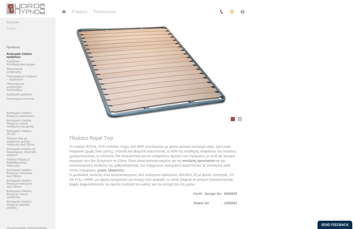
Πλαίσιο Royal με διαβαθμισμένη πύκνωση (18, 162)
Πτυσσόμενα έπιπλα (20, 98)
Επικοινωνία (105, 11)
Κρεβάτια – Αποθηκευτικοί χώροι (21, 63)
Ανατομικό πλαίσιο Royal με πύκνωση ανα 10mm (19, 183)
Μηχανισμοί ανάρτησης (14, 70)
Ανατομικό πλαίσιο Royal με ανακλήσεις (20, 114)
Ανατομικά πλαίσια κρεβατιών (19, 55)
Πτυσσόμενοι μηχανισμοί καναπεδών (15, 86)
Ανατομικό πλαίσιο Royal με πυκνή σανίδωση (19, 194)
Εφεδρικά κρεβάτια (19, 94)
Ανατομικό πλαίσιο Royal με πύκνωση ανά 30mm (19, 173)
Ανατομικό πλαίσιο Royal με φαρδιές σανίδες (19, 204)
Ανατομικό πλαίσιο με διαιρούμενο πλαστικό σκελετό (21, 152)
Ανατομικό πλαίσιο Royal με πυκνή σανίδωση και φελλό (20, 123)
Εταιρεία (79, 11)
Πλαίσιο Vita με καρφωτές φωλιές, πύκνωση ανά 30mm (21, 141)
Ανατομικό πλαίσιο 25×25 (19, 132)
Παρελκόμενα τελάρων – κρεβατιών (22, 78)
